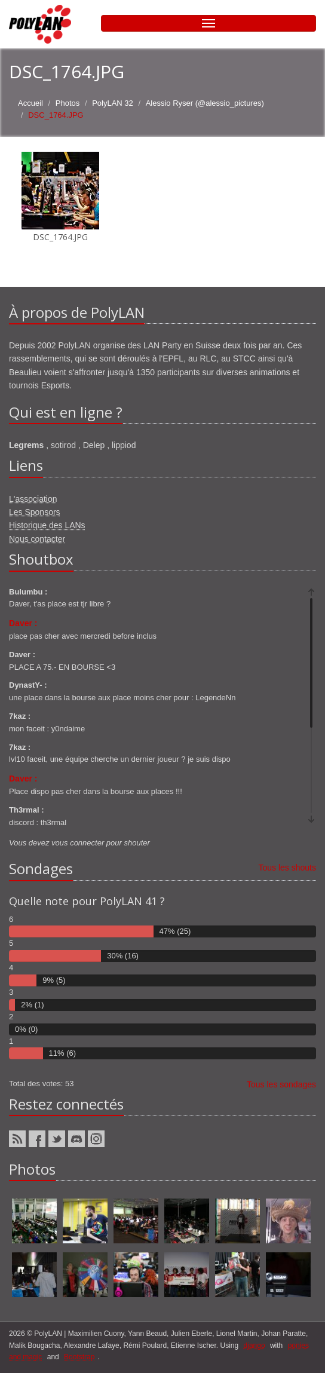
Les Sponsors (34, 512)
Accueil (30, 103)
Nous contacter (37, 539)
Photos (67, 103)
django (254, 1345)
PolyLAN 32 (112, 103)
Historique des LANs (47, 525)
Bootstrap (79, 1357)
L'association (33, 499)
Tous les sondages (281, 1084)
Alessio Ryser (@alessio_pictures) (205, 103)
